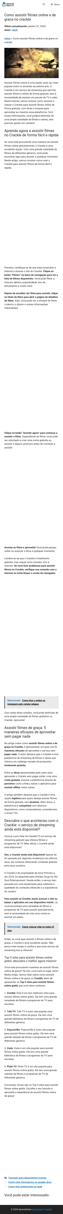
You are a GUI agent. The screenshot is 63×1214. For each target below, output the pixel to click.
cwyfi (15, 30)
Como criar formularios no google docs (30, 1182)
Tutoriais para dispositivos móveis (27, 1177)
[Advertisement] (31, 204)
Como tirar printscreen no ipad (25, 1186)
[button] (44, 4)
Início (7, 38)
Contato (48, 1209)
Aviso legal (37, 1209)
